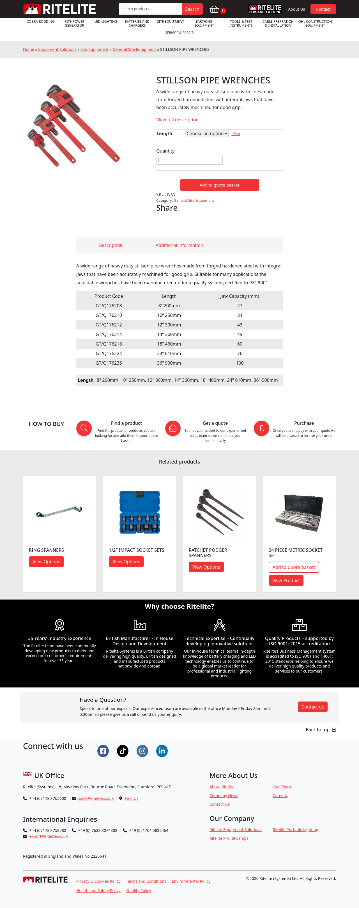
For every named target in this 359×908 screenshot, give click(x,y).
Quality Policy (138, 890)
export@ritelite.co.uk (48, 836)
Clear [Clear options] (235, 133)
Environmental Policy (191, 881)
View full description (177, 120)
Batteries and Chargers (137, 23)
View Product (286, 580)
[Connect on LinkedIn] (162, 750)
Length (164, 133)
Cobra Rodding (40, 21)
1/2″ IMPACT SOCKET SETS (136, 550)
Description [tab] (111, 245)
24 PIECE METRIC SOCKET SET (296, 553)
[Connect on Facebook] (104, 750)
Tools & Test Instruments (241, 23)
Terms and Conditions (146, 881)
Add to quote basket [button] (294, 567)
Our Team (282, 786)
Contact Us (219, 804)
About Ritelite (222, 786)
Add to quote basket (219, 185)
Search (192, 9)
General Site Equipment (134, 49)
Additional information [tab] (179, 245)
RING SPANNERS (46, 550)
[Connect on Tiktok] (123, 750)
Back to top (321, 730)
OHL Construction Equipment (315, 23)
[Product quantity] (189, 160)
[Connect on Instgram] (143, 750)
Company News (224, 795)
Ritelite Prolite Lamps (229, 838)
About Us (296, 9)
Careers (280, 795)
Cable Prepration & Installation (278, 23)
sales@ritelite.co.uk (96, 798)
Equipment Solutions (57, 49)
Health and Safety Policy (98, 890)
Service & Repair (179, 32)
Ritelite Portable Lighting (296, 829)
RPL (265, 9)
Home (28, 49)
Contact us (313, 707)
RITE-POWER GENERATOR (74, 23)
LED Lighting (106, 21)
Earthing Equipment (204, 23)
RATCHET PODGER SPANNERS (208, 553)
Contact (323, 9)
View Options (46, 562)
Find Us (132, 798)
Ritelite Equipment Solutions (236, 829)
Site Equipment (170, 21)
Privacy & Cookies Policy (98, 881)
